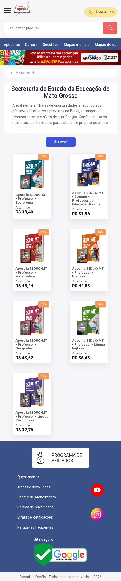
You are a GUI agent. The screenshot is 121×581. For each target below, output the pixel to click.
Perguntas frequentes (35, 527)
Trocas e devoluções (33, 487)
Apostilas (12, 45)
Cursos (31, 45)
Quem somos (28, 477)
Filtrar (60, 142)
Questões (50, 45)
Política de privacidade (35, 507)
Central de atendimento (36, 497)
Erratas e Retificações (35, 517)
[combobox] (52, 28)
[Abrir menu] (7, 13)
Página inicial (24, 73)
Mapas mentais (77, 45)
